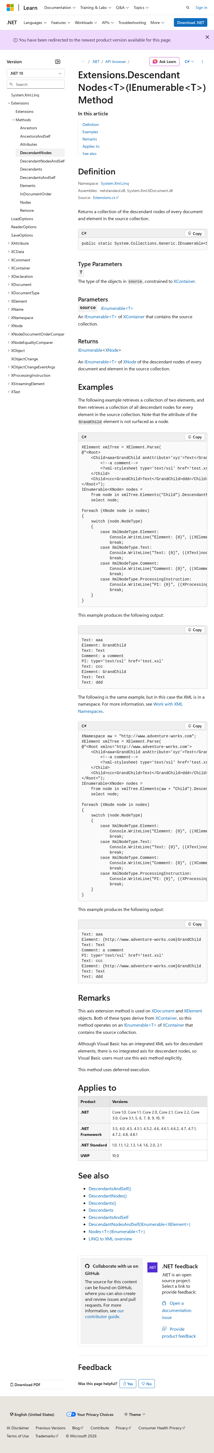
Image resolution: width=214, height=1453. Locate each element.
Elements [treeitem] (27, 185)
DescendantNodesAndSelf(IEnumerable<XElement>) (139, 1224)
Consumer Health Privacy (160, 1427)
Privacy (122, 1427)
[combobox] (36, 73)
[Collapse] (58, 62)
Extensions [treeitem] (24, 111)
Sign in (201, 7)
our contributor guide (104, 1313)
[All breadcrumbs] (83, 61)
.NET (95, 61)
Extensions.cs (104, 197)
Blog (76, 1427)
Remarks (89, 139)
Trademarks (45, 1436)
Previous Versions (50, 1427)
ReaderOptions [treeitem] (24, 226)
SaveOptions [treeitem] (22, 235)
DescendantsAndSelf (108, 1217)
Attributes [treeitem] (28, 144)
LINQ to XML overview (110, 1238)
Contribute (100, 1427)
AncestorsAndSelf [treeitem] (35, 136)
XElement (193, 1011)
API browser (115, 61)
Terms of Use (18, 1436)
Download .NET (190, 22)
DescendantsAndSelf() (110, 1188)
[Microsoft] (10, 7)
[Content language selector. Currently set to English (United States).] (32, 1414)
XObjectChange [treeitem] (24, 358)
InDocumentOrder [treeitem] (36, 193)
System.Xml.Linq (115, 183)
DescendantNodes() (108, 1196)
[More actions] (202, 61)
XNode (111, 350)
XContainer (184, 281)
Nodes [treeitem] (25, 202)
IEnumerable (90, 350)
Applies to (90, 146)
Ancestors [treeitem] (28, 127)
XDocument (163, 1011)
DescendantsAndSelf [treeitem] (37, 177)
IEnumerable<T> (117, 308)
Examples (90, 131)
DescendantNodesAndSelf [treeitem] (42, 161)
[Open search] (187, 8)
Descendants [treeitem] (31, 169)
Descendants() (102, 1203)
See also (89, 153)
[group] (142, 244)
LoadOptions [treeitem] (22, 218)
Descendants (101, 1210)
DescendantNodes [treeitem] (36, 152)
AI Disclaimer (18, 1427)
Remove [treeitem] (27, 210)
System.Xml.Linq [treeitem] (25, 95)
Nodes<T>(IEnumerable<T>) (117, 1231)
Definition (90, 124)
